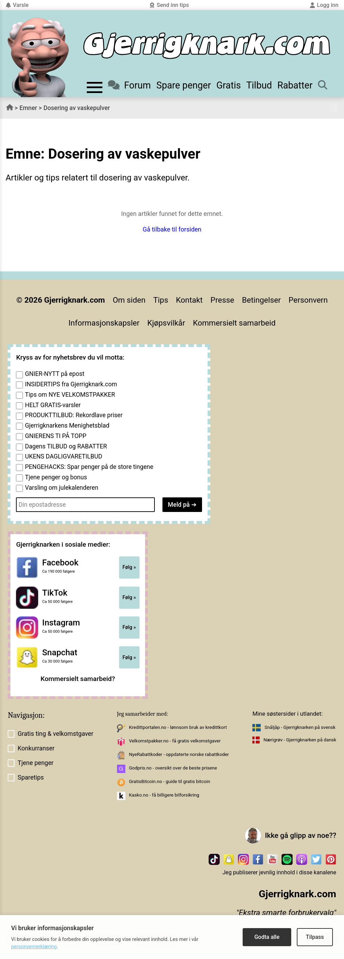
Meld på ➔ (182, 504)
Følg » (129, 567)
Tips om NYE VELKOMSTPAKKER (70, 394)
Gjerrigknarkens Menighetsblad (67, 425)
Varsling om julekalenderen (61, 487)
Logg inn (324, 5)
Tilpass (315, 937)
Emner (28, 107)
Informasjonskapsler (104, 322)
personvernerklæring (34, 947)
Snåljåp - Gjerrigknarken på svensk (300, 727)
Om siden (129, 299)
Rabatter (294, 85)
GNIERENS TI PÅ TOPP (55, 435)
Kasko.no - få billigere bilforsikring (164, 795)
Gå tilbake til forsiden (172, 229)
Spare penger (183, 85)
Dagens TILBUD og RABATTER (66, 446)
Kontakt (189, 299)
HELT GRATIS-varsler (53, 405)
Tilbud (259, 85)
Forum (129, 85)
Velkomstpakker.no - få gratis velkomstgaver (174, 740)
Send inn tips (169, 5)
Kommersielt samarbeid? (78, 679)
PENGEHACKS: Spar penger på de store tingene (89, 466)
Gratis (228, 85)
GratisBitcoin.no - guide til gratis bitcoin (169, 781)
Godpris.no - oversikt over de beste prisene (173, 768)
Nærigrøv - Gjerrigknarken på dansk (299, 739)
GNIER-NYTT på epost (54, 373)
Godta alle (266, 937)
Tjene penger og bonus (56, 477)
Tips (160, 299)
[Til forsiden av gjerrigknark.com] (38, 57)
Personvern (308, 299)
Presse (222, 299)
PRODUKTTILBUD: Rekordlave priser (74, 415)
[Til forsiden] (206, 45)
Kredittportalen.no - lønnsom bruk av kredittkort (178, 727)
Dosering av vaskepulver (76, 107)
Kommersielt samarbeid (234, 322)
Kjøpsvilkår (166, 322)
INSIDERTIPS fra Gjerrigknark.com (71, 384)
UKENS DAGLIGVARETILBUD (63, 456)
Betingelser (261, 299)
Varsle (17, 5)
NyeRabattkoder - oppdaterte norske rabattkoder (179, 754)
